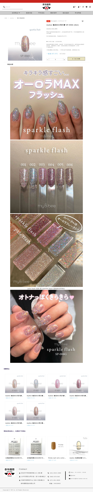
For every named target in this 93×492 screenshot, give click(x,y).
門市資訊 (41, 13)
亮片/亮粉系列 (21, 18)
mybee (12, 18)
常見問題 (78, 13)
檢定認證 (66, 13)
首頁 (6, 18)
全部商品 (16, 13)
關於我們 (53, 13)
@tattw (50, 47)
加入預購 (76, 59)
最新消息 (29, 13)
